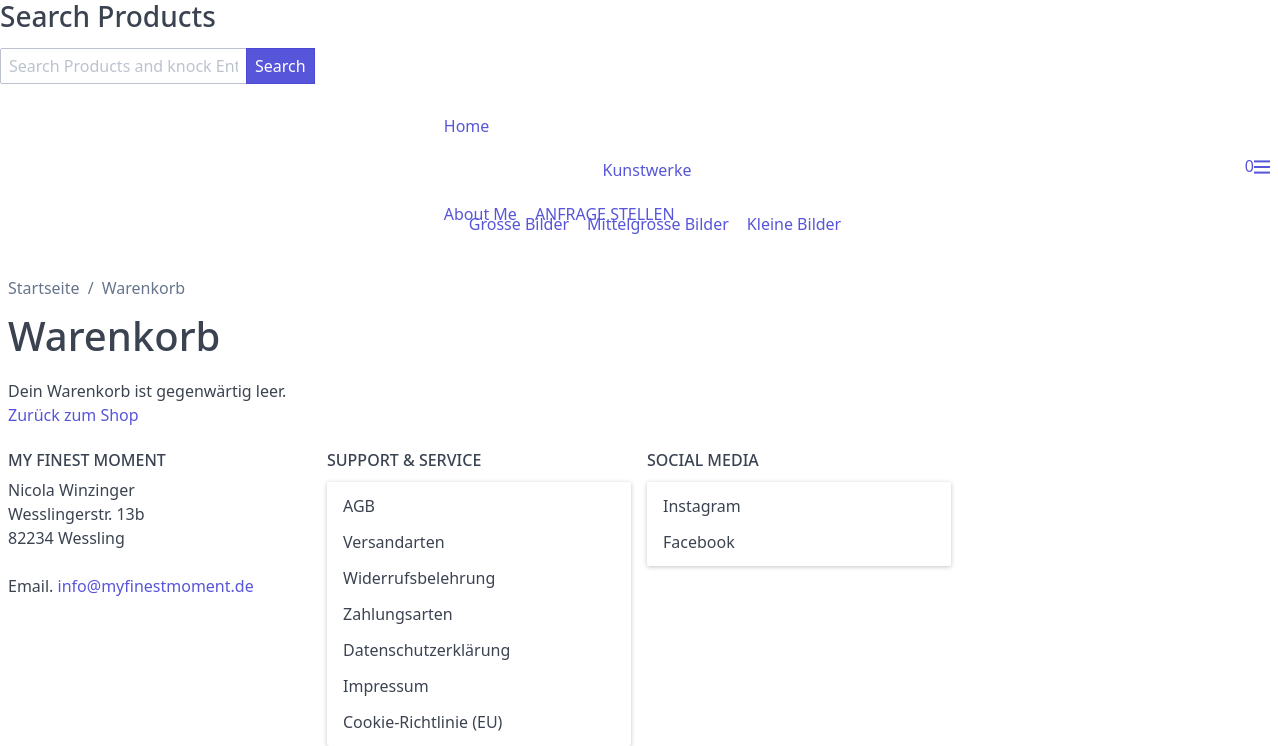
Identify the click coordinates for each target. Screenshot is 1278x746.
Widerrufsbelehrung (419, 578)
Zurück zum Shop (73, 415)
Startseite (44, 288)
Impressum (386, 686)
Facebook (699, 542)
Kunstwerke (647, 170)
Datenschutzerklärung (426, 650)
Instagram (702, 506)
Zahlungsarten (398, 614)
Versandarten (394, 542)
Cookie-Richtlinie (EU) (422, 722)
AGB (359, 506)
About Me (480, 214)
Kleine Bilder (794, 224)
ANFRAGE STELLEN (605, 214)
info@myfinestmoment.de (156, 586)
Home (467, 126)
